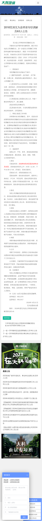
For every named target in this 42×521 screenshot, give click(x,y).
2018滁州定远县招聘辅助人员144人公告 (23, 330)
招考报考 (21, 20)
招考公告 (29, 20)
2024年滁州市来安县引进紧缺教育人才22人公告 (19, 388)
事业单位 (13, 20)
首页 (5, 20)
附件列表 (7, 318)
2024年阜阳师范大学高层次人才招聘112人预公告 (20, 398)
